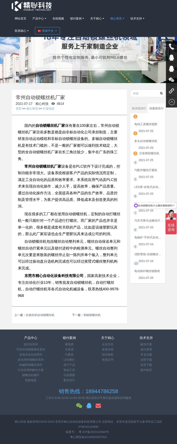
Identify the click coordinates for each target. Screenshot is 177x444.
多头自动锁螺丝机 (145, 141)
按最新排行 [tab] (156, 108)
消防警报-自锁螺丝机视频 (148, 254)
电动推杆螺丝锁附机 (147, 271)
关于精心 (96, 18)
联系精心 (20, 30)
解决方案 (146, 344)
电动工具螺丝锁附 (145, 124)
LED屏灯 (69, 359)
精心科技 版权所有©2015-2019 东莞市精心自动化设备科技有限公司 (58, 421)
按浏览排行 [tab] (139, 108)
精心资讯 (116, 18)
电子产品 (69, 364)
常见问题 (146, 354)
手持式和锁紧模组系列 (30, 349)
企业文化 (107, 344)
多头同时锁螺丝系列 (31, 359)
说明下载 (146, 359)
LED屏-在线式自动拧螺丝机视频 (148, 187)
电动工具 (69, 370)
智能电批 (31, 380)
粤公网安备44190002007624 (88, 437)
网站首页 (20, 18)
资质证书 (107, 359)
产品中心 (38, 18)
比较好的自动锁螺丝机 (40, 315)
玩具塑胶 (69, 375)
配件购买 (146, 370)
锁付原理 (146, 349)
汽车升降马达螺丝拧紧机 (148, 220)
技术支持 (136, 18)
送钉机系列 (31, 344)
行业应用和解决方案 (31, 370)
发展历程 (107, 349)
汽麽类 (69, 354)
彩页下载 (146, 364)
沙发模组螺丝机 (149, 153)
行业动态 (48, 108)
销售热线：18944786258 (88, 391)
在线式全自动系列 (30, 354)
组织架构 (107, 354)
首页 (19, 108)
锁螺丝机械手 (30, 375)
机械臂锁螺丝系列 (30, 364)
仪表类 (69, 349)
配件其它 (69, 380)
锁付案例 (76, 18)
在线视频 (58, 18)
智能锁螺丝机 (92, 315)
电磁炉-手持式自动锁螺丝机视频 (148, 237)
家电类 (69, 344)
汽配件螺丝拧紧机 (145, 170)
